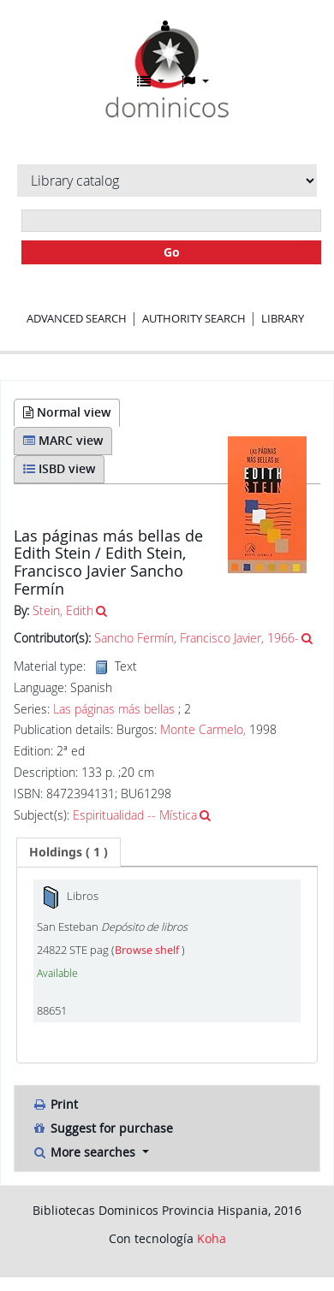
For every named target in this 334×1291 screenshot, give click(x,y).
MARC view (63, 440)
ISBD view (59, 468)
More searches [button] (85, 1152)
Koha (211, 1238)
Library (282, 318)
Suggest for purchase (102, 1128)
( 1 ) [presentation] (68, 852)
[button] (150, 81)
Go (172, 252)
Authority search (194, 318)
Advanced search (77, 318)
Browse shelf (148, 950)
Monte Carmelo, (203, 729)
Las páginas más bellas (114, 709)
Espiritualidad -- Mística (135, 815)
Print (55, 1104)
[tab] (68, 852)
